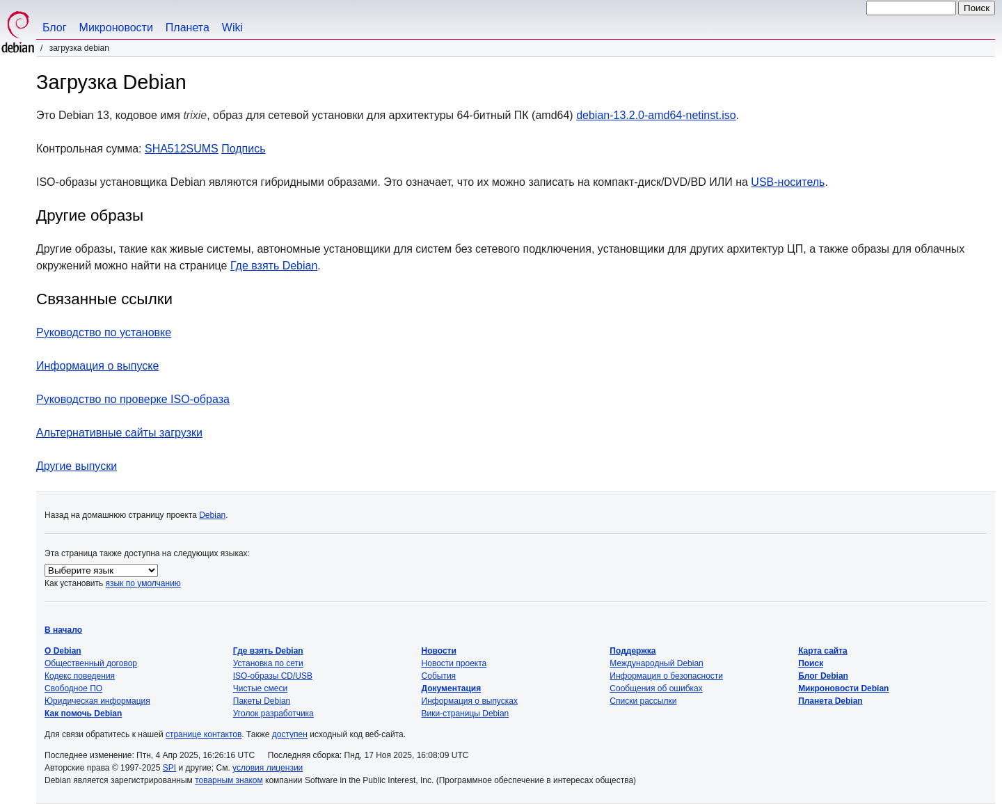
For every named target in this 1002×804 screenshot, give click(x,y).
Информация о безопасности (666, 676)
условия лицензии (267, 768)
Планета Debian (830, 701)
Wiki (232, 27)
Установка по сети (268, 663)
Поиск (810, 663)
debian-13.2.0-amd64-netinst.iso (655, 115)
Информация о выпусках (470, 701)
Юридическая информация (97, 701)
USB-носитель (788, 182)
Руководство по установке (103, 332)
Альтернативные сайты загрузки (119, 433)
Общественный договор (91, 663)
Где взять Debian (273, 265)
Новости (439, 651)
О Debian (63, 651)
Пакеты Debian (261, 701)
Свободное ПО (73, 688)
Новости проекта (454, 663)
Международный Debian (656, 663)
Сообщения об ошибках (656, 688)
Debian (212, 515)
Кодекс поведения (80, 676)
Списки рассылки (643, 701)
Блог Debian (823, 676)
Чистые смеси (260, 688)
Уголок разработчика (273, 713)
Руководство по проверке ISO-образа (133, 399)
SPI (169, 768)
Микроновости (116, 27)
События (439, 676)
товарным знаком (229, 780)
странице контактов (203, 734)
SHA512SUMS (181, 149)
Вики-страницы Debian (465, 713)
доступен (290, 734)
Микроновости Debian (843, 688)
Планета (187, 27)
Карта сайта (823, 651)
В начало (63, 630)
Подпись (243, 149)
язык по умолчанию (143, 583)
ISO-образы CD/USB (272, 676)
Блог (54, 27)
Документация (452, 688)
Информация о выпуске (97, 366)
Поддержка (632, 651)
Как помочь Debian (83, 713)
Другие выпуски (76, 466)
